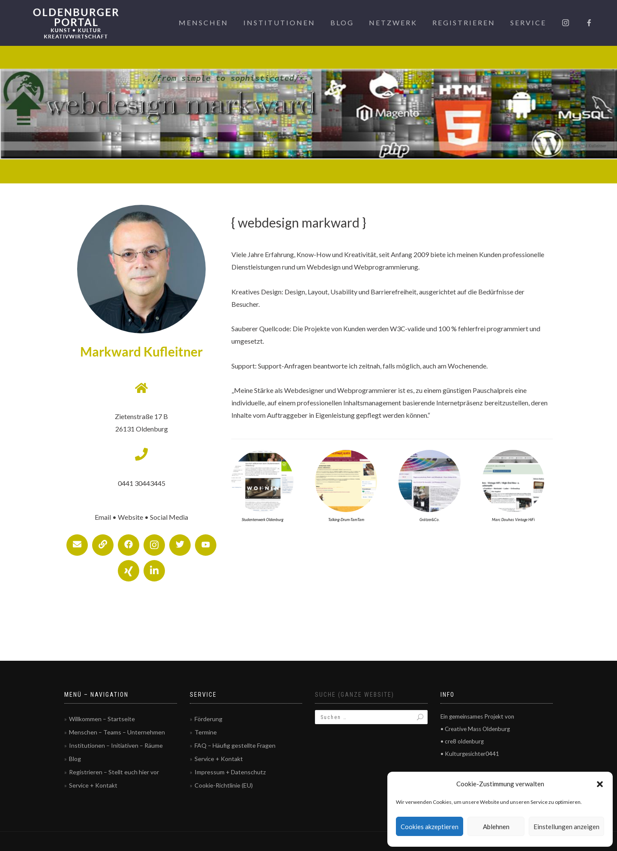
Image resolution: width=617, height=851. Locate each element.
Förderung (208, 718)
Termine (206, 732)
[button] (600, 784)
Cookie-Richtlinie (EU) (224, 785)
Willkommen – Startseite (102, 718)
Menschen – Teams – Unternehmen (117, 732)
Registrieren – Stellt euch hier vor (114, 772)
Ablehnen (496, 826)
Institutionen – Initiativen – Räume (116, 745)
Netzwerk (393, 22)
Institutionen (279, 22)
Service (528, 22)
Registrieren (463, 22)
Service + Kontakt (93, 785)
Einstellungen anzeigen (566, 826)
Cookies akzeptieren (429, 826)
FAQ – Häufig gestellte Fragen (235, 745)
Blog (342, 22)
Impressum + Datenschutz (230, 772)
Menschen (203, 22)
